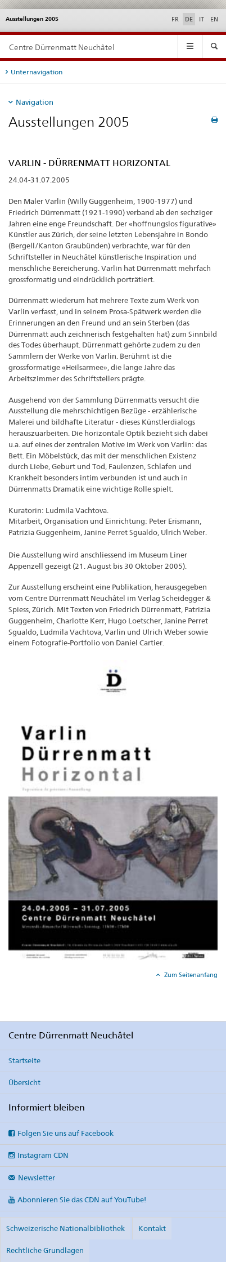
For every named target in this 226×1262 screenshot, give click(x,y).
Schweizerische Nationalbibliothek (65, 1228)
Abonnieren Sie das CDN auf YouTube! (81, 1199)
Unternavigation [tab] (36, 72)
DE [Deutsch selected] (189, 19)
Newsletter (36, 1177)
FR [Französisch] (175, 19)
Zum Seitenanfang (190, 975)
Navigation (34, 101)
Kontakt (152, 1228)
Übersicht (24, 1082)
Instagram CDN (43, 1155)
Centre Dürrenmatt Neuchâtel (61, 47)
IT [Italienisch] (201, 19)
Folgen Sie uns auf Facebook (65, 1133)
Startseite (24, 1060)
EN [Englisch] (214, 19)
